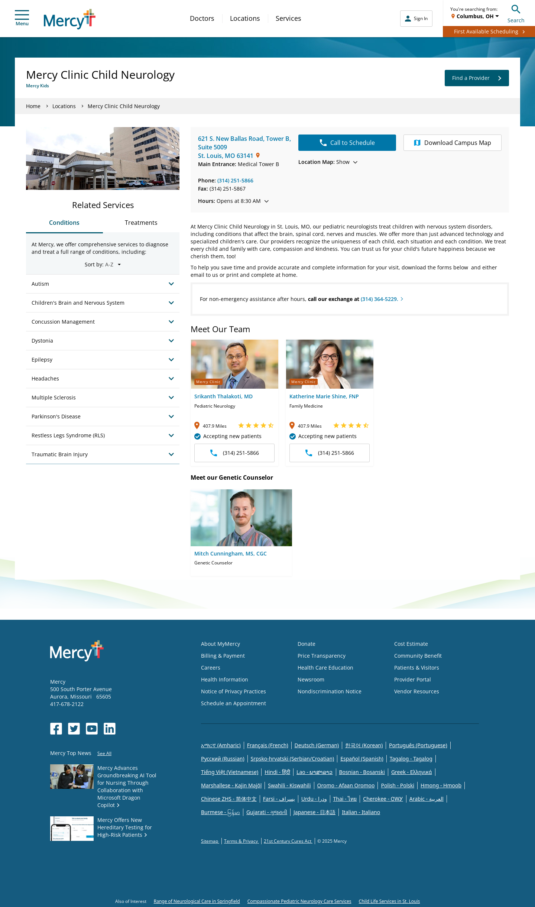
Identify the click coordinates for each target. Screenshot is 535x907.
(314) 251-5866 (235, 180)
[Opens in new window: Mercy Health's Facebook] (56, 729)
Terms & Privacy (241, 841)
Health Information (224, 679)
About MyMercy (220, 643)
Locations (245, 18)
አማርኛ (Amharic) (221, 745)
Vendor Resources (416, 691)
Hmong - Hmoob (441, 785)
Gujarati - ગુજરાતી (266, 812)
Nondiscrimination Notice (329, 691)
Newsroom (311, 679)
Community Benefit (418, 655)
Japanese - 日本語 (314, 812)
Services (288, 18)
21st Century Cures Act (288, 841)
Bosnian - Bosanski (362, 771)
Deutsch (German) (317, 745)
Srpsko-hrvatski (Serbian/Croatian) (292, 758)
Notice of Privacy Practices (233, 691)
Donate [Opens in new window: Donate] (306, 643)
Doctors (202, 18)
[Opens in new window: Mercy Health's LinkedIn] (110, 729)
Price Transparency (322, 655)
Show (327, 161)
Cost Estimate (411, 643)
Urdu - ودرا (314, 798)
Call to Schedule (347, 143)
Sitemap (210, 841)
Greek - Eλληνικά (411, 771)
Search (516, 13)
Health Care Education (325, 667)
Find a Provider (477, 78)
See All (104, 753)
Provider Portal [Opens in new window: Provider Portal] (412, 679)
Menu (22, 18)
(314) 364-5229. (379, 298)
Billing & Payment (223, 655)
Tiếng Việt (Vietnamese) (229, 771)
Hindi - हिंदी (277, 771)
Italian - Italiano (361, 812)
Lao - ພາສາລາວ (314, 771)
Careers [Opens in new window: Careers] (210, 667)
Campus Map (452, 143)
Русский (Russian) (222, 758)
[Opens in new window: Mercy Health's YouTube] (92, 729)
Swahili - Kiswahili (289, 785)
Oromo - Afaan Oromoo (346, 785)
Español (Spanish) (361, 758)
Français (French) (267, 745)
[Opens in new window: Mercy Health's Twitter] (74, 729)
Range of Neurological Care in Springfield (197, 901)
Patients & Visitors (416, 667)
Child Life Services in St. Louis (389, 901)
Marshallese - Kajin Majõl (231, 785)
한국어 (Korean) (364, 745)
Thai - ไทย (345, 798)
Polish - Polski (397, 785)
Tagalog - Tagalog (411, 758)
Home (33, 106)
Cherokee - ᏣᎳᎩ (383, 798)
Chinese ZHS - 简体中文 (229, 798)
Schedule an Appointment (233, 703)
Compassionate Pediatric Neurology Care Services (299, 901)
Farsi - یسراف (279, 798)
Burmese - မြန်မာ (220, 812)
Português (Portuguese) (418, 745)
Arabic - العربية (426, 798)
